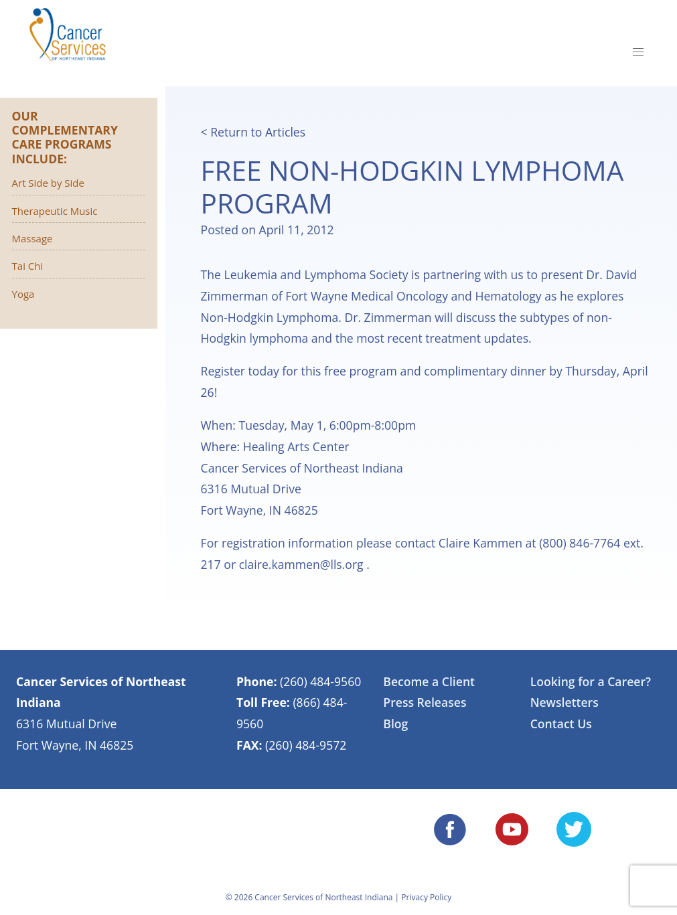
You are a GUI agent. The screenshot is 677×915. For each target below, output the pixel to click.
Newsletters (564, 702)
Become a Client (429, 681)
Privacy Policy (426, 897)
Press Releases (424, 702)
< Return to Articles (253, 132)
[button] (638, 52)
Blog (395, 724)
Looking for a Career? (590, 681)
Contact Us (561, 724)
